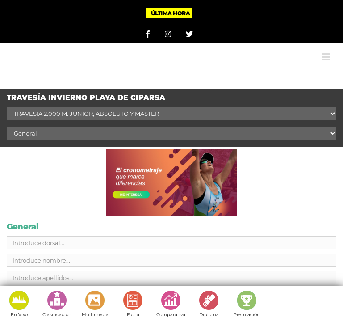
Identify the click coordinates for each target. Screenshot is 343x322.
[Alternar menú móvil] (326, 57)
